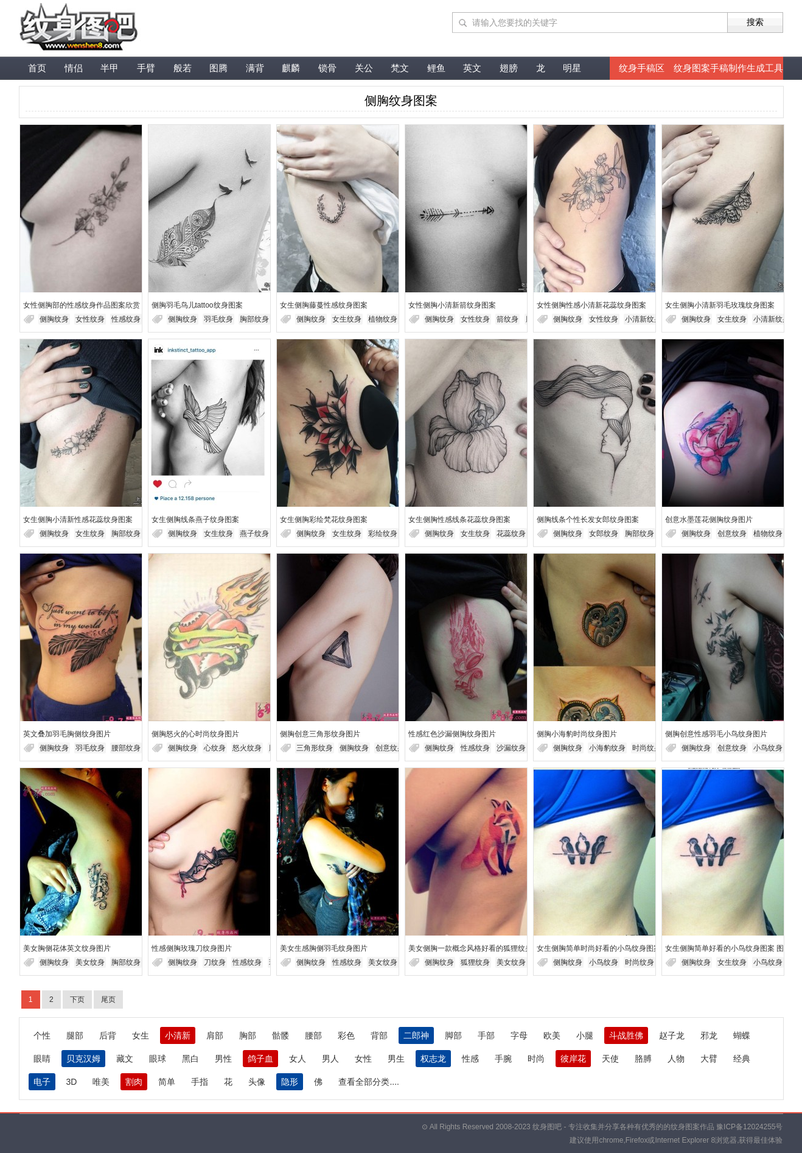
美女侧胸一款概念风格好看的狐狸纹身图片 (477, 948)
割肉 (133, 1082)
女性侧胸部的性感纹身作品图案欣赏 (81, 305)
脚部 (453, 1035)
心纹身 (215, 748)
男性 (223, 1058)
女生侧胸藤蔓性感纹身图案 (324, 305)
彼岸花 (573, 1058)
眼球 (157, 1058)
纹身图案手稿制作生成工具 (728, 68)
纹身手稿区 (641, 68)
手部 (486, 1035)
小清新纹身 (643, 319)
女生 (140, 1035)
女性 (363, 1058)
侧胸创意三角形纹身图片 (320, 734)
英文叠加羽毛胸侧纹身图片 (67, 734)
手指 (199, 1082)
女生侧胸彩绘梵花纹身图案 (324, 519)
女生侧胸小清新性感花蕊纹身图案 (78, 519)
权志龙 (433, 1058)
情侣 (74, 68)
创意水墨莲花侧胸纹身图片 (709, 519)
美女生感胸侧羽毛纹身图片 (324, 948)
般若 (182, 68)
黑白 (190, 1058)
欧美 (551, 1035)
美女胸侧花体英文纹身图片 (67, 948)
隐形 (289, 1082)
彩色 (346, 1035)
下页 (77, 999)
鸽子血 (260, 1058)
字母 (519, 1035)
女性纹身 (90, 319)
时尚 (536, 1058)
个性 (42, 1035)
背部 (379, 1035)
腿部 (74, 1035)
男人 (330, 1058)
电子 (42, 1082)
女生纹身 (346, 319)
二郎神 (416, 1035)
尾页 (108, 999)
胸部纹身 (254, 319)
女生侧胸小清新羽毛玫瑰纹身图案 (720, 305)
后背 (107, 1035)
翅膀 (509, 68)
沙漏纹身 (511, 748)
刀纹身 (215, 962)
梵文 (400, 68)
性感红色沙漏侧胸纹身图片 (452, 734)
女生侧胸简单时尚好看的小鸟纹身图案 (599, 948)
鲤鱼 (436, 68)
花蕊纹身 (511, 533)
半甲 (109, 68)
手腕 (503, 1058)
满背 (255, 68)
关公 (364, 68)
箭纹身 (507, 319)
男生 (396, 1058)
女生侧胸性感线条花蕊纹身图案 (459, 519)
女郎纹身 (603, 533)
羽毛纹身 (218, 319)
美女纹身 (90, 962)
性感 (470, 1058)
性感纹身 (126, 319)
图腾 (218, 68)
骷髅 (280, 1035)
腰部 (313, 1035)
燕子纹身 (254, 533)
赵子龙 (672, 1035)
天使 (610, 1058)
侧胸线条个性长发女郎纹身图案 (588, 519)
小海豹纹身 (607, 748)
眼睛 (42, 1058)
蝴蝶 (741, 1035)
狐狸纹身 (475, 962)
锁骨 (327, 68)
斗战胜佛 (626, 1035)
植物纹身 (382, 319)
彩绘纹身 (382, 533)
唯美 (101, 1082)
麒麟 (291, 68)
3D (71, 1082)
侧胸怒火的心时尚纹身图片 (195, 734)
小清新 (177, 1035)
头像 (256, 1082)
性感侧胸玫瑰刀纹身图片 (192, 948)
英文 (472, 68)
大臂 (708, 1058)
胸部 (247, 1035)
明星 (572, 68)
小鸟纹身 (768, 748)
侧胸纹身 (54, 319)
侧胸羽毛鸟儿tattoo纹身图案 (197, 305)
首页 (37, 68)
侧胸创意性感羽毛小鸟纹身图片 (716, 734)
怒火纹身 (247, 748)
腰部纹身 (126, 748)
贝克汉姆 (83, 1058)
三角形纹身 (314, 748)
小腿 (584, 1035)
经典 (741, 1058)
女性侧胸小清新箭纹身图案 (452, 305)
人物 (676, 1058)
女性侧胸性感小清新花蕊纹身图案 (591, 305)
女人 (297, 1058)
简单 (166, 1082)
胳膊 (643, 1058)
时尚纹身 (646, 748)
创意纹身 (732, 533)
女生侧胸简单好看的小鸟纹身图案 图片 (728, 948)
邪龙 (708, 1035)
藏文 (124, 1058)
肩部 (214, 1035)
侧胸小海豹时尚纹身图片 (577, 734)
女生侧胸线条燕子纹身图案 (195, 519)
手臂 (146, 68)
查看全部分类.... (368, 1082)
